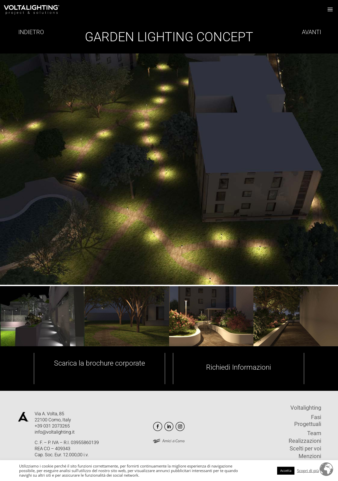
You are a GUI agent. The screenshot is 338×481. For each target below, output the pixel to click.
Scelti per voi (305, 449)
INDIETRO (30, 32)
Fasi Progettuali (307, 420)
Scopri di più (308, 470)
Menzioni (310, 457)
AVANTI (310, 32)
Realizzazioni (305, 441)
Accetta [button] (285, 470)
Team (314, 434)
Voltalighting (305, 408)
